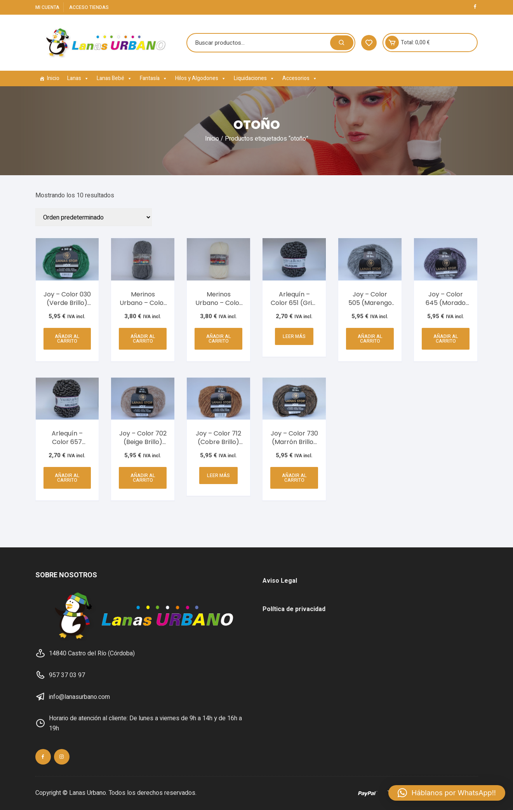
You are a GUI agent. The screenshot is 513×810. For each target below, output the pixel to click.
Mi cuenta (47, 7)
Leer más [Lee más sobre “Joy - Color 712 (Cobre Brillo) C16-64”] (218, 475)
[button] (446, 793)
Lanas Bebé (114, 78)
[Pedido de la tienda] (93, 217)
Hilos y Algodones (200, 78)
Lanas (78, 78)
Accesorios (299, 78)
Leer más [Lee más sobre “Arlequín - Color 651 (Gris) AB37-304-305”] (294, 336)
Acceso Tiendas (89, 7)
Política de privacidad (294, 609)
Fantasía (153, 78)
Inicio (53, 78)
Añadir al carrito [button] (67, 339)
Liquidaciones (254, 78)
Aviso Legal (280, 580)
